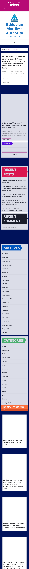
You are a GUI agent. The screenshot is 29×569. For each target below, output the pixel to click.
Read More (6, 88)
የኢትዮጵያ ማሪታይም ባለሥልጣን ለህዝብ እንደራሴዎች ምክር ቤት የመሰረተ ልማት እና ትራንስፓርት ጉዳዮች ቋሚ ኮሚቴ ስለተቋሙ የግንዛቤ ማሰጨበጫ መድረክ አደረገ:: (13, 68)
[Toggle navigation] (14, 42)
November (15, 50)
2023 (9, 50)
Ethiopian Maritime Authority (14, 28)
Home (4, 50)
